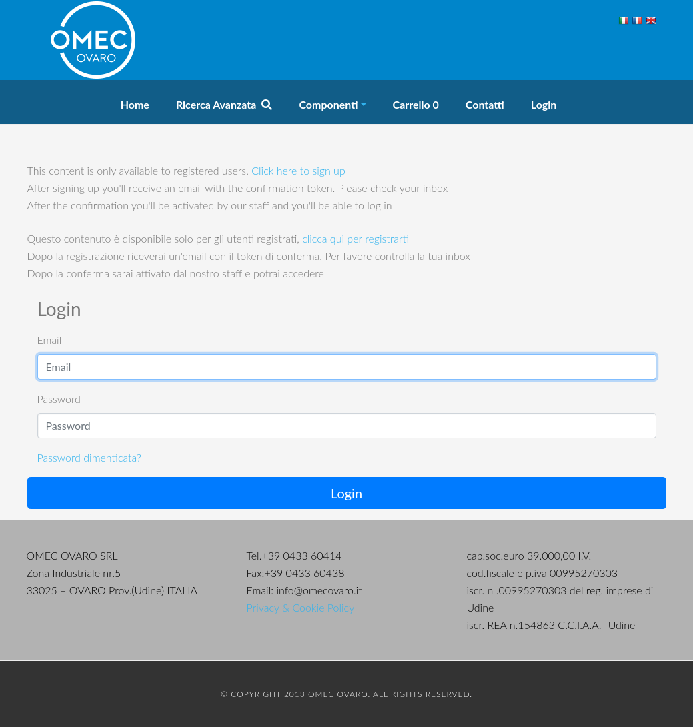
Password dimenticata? (89, 457)
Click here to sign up (298, 170)
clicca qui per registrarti (355, 238)
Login (346, 493)
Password (59, 398)
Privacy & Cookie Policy (301, 607)
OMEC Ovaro (93, 40)
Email (49, 339)
